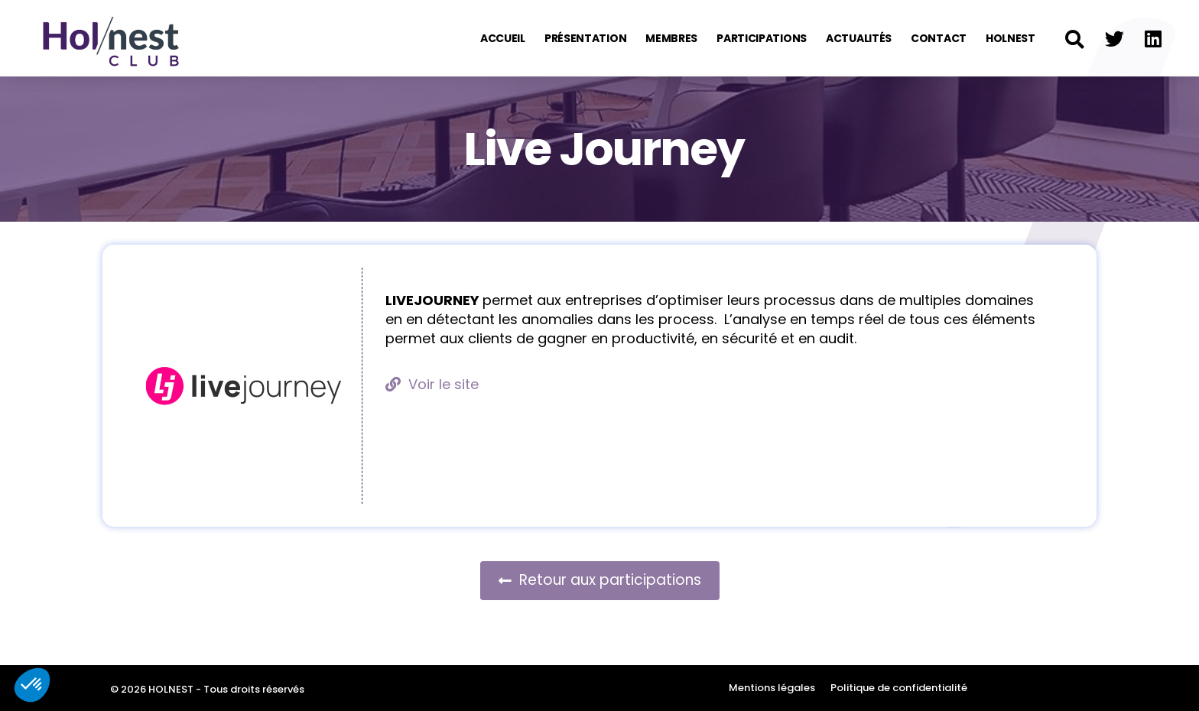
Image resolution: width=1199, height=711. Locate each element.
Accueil (502, 38)
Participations (761, 38)
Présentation (585, 38)
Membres (671, 38)
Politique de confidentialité (898, 687)
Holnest (1010, 38)
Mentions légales (772, 687)
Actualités (859, 38)
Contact (939, 38)
